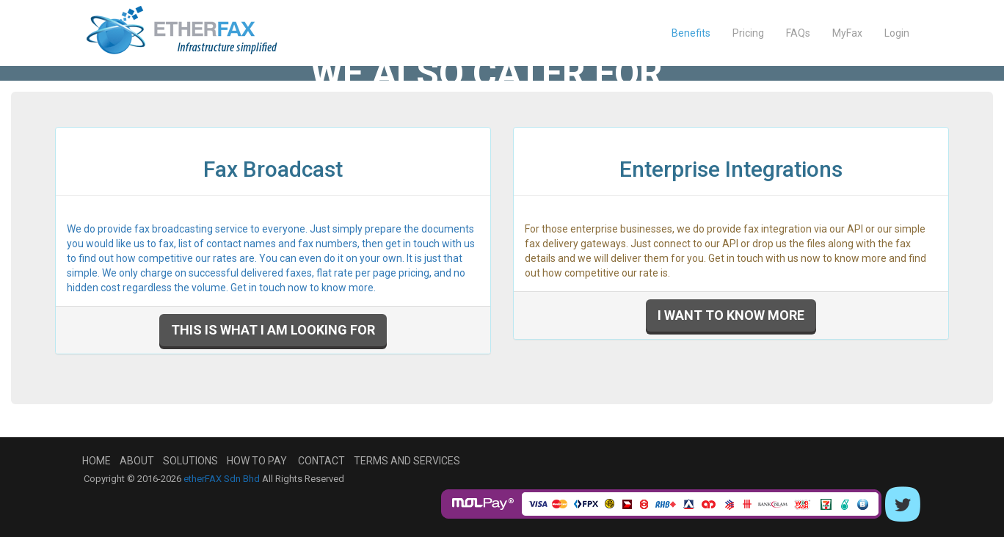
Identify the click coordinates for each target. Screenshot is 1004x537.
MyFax (847, 33)
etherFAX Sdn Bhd (221, 478)
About (137, 461)
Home (96, 461)
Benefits (691, 33)
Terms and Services (407, 461)
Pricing (748, 33)
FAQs (798, 33)
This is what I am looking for (273, 329)
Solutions (190, 461)
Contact (321, 461)
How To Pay (257, 461)
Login (896, 33)
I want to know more (731, 315)
